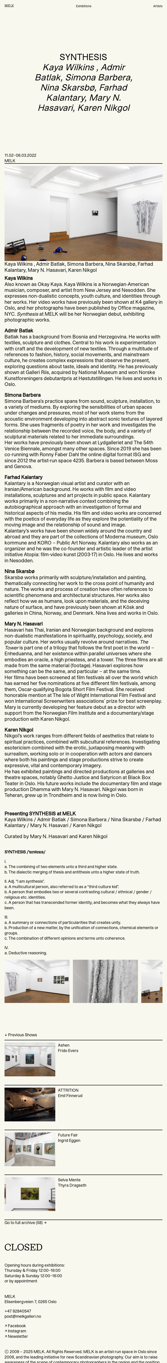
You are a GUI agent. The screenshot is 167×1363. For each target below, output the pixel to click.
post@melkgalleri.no (23, 1316)
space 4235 (71, 460)
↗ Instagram (15, 1331)
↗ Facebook (15, 1326)
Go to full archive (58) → (26, 1222)
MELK (9, 6)
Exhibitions (83, 6)
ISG (137, 454)
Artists (157, 6)
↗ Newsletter (16, 1336)
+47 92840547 (18, 1311)
